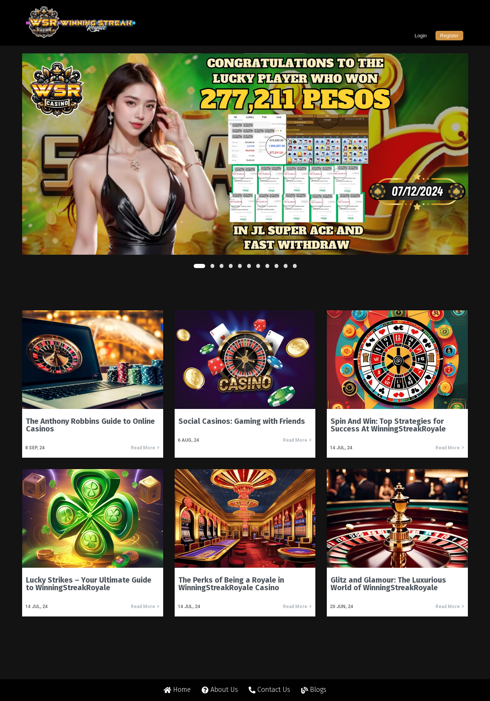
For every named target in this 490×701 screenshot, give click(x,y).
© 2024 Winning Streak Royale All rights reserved (245, 684)
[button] (199, 266)
